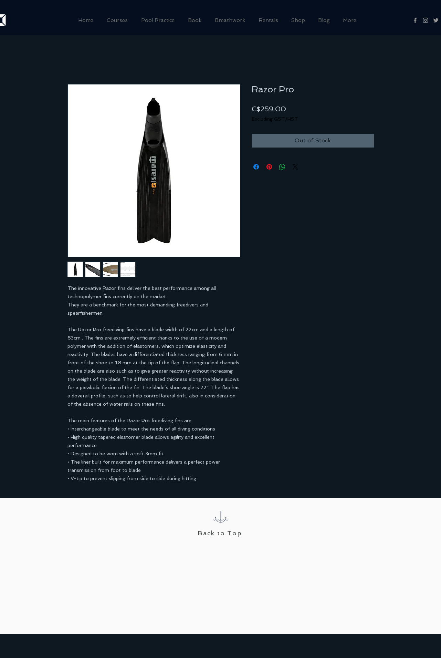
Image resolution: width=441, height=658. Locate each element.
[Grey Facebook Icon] (415, 20)
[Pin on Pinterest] (269, 167)
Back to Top (220, 533)
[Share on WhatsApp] (282, 167)
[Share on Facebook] (256, 167)
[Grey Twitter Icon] (435, 20)
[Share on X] (295, 167)
